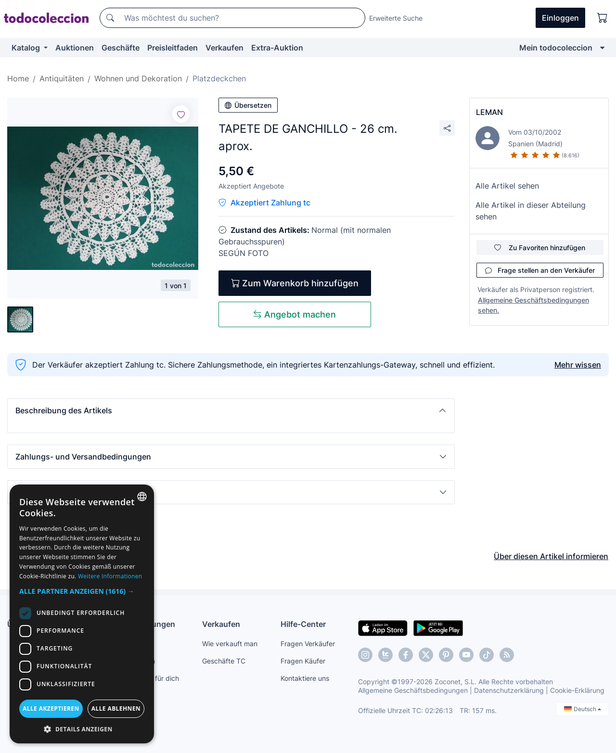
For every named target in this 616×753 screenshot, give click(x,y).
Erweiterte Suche (396, 18)
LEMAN (489, 112)
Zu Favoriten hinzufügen (539, 247)
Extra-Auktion (277, 47)
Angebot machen (294, 314)
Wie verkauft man (229, 643)
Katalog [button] (27, 47)
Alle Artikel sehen (507, 186)
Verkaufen (224, 47)
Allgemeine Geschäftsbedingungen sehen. (533, 305)
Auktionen (74, 47)
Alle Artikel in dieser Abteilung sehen (530, 210)
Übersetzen (248, 105)
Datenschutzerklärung (509, 690)
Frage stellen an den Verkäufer (540, 270)
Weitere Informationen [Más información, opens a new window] (110, 576)
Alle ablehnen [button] (116, 708)
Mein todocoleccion (555, 47)
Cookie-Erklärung (577, 690)
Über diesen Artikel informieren (551, 556)
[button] (231, 410)
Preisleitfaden (172, 47)
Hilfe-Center (303, 624)
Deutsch (582, 709)
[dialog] (82, 614)
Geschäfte (121, 47)
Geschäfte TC (223, 661)
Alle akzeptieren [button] (51, 708)
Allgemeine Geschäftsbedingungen (413, 690)
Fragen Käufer (303, 661)
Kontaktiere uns (305, 678)
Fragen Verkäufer (308, 643)
